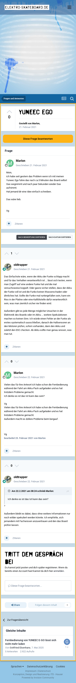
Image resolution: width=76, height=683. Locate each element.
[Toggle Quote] (9, 490)
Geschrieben (31, 165)
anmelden (58, 571)
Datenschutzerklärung (40, 666)
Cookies (60, 666)
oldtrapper (20, 265)
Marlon (35, 123)
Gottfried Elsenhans (20, 647)
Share (15, 605)
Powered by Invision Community (38, 677)
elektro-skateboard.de (27, 7)
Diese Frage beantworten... (25, 585)
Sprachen (17, 666)
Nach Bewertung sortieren (31, 237)
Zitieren (19, 223)
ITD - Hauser (57, 674)
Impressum (31, 671)
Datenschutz (44, 671)
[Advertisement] (38, 54)
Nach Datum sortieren (60, 237)
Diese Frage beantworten (38, 138)
